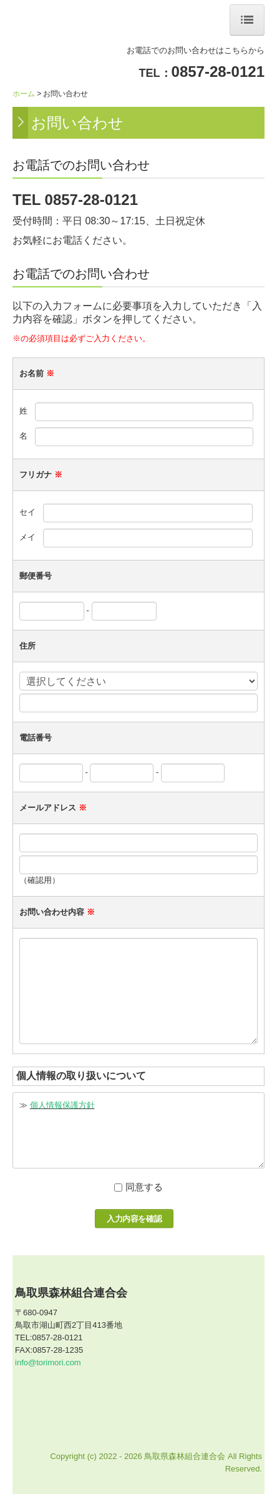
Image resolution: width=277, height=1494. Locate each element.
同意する (144, 1187)
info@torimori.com (48, 1362)
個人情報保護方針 (62, 1105)
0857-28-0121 (218, 71)
